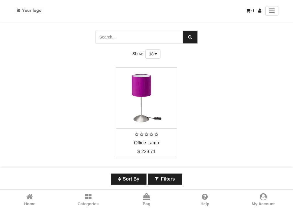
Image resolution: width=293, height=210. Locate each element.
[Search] (190, 37)
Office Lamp (146, 142)
